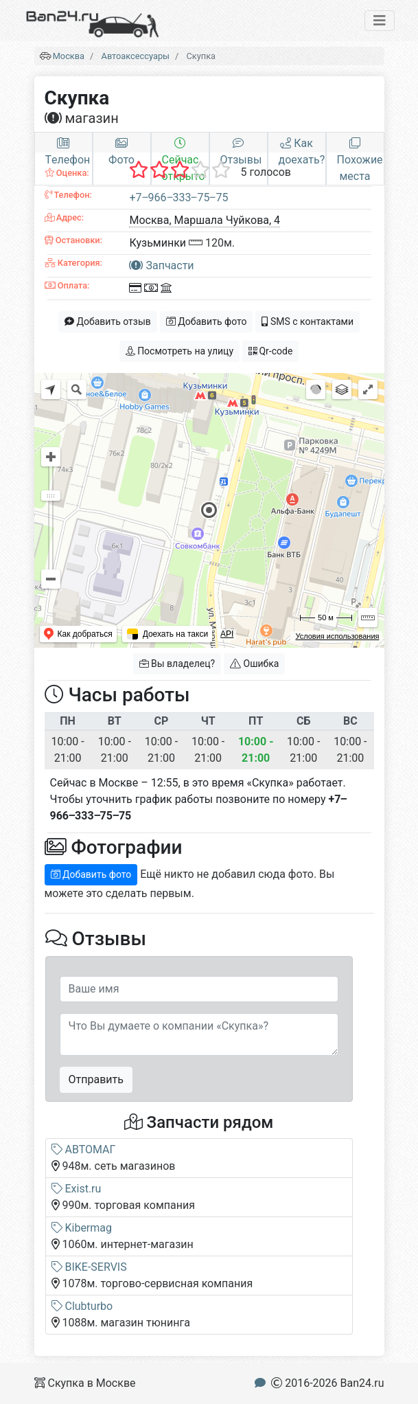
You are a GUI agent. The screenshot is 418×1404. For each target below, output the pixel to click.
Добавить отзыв (108, 321)
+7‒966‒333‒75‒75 (178, 197)
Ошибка (254, 663)
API (226, 634)
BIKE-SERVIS (89, 1266)
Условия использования (337, 636)
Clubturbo (82, 1306)
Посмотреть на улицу (179, 351)
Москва (68, 56)
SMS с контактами (307, 321)
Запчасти (161, 265)
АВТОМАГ (83, 1149)
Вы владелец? (177, 663)
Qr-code (270, 351)
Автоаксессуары (136, 56)
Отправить (96, 1079)
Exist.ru (76, 1188)
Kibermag (82, 1227)
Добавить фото (206, 321)
